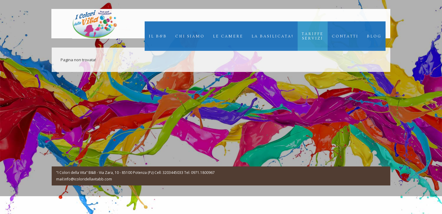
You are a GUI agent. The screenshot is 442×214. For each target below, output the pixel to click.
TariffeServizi (312, 36)
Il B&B (158, 36)
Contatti (345, 36)
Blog (374, 36)
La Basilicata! (272, 36)
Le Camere (228, 36)
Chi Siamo (190, 36)
